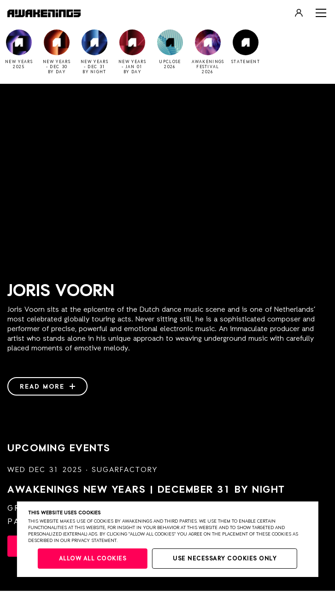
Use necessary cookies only (224, 559)
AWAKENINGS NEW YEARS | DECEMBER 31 (146, 490)
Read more (47, 387)
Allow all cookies (93, 559)
